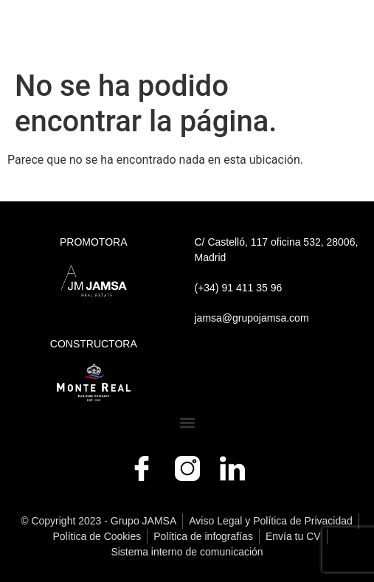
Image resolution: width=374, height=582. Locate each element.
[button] (187, 423)
